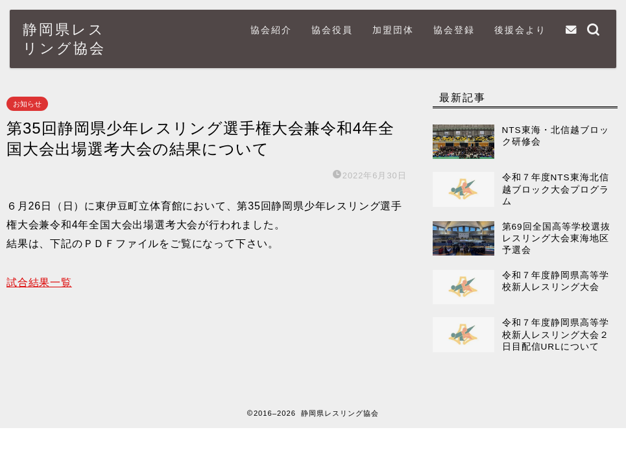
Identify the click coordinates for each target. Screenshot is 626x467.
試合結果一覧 (39, 282)
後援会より (520, 30)
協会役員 (332, 30)
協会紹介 (271, 30)
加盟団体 (393, 30)
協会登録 (454, 30)
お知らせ (27, 104)
